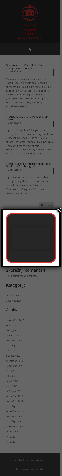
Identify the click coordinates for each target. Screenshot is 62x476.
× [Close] (59, 210)
